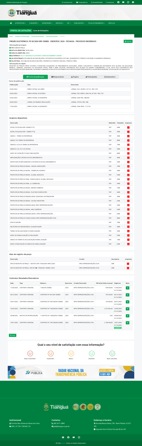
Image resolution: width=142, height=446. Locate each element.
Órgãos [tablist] (75, 77)
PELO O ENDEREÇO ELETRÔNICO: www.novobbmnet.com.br (41, 55)
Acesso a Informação (22, 36)
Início (11, 36)
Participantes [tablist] (93, 77)
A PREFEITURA (20, 23)
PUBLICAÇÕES (79, 23)
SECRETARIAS (47, 23)
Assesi (63, 443)
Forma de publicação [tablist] (31, 77)
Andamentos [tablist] (114, 77)
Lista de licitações (52, 36)
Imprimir (128, 41)
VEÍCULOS (111, 23)
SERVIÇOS (60, 23)
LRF (69, 23)
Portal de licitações (37, 36)
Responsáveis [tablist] (55, 77)
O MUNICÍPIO (34, 23)
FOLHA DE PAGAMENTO (96, 23)
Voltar (12, 335)
